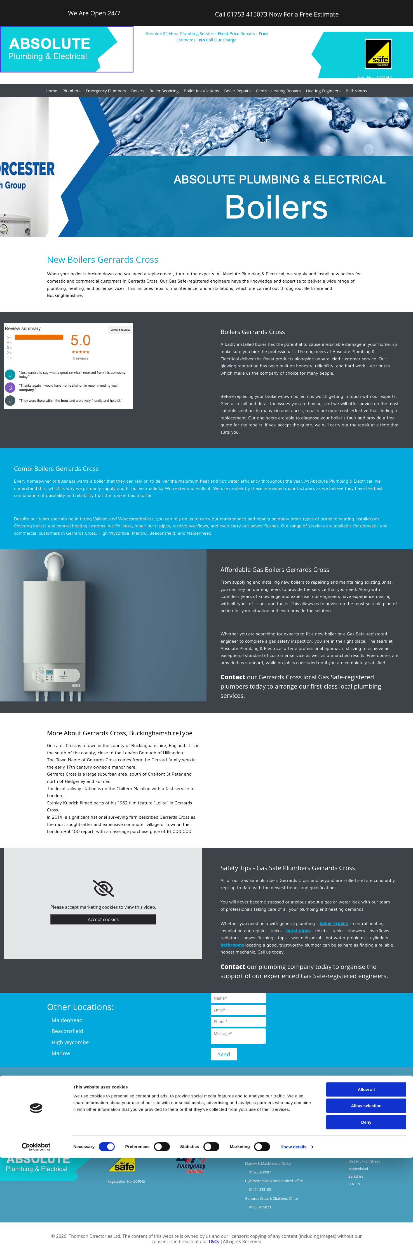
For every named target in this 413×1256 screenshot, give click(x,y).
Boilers (139, 91)
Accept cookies (103, 920)
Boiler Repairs (237, 91)
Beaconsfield (67, 1031)
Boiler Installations (202, 91)
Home (55, 91)
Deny (366, 1220)
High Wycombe (70, 1042)
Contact (232, 677)
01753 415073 (247, 14)
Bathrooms (353, 91)
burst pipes (298, 930)
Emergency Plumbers (108, 91)
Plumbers (75, 91)
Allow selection (366, 1204)
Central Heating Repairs (277, 91)
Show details (294, 1245)
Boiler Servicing (166, 91)
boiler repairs (334, 923)
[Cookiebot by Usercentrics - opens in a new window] (36, 1245)
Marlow (60, 1053)
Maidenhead (65, 1020)
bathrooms (232, 945)
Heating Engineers (320, 91)
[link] (103, 889)
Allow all (366, 1187)
